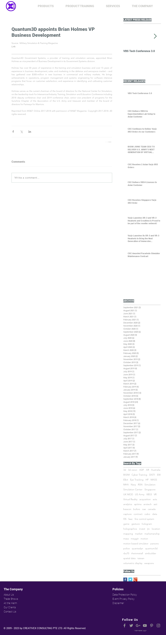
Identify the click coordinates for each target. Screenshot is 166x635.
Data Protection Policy (124, 594)
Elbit (125, 479)
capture (127, 514)
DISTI (152, 474)
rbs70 (126, 553)
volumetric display (132, 563)
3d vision (132, 469)
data (154, 514)
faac (130, 519)
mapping (128, 533)
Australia (155, 469)
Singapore (149, 489)
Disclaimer (118, 603)
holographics (130, 528)
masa (126, 538)
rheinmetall (137, 553)
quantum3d (151, 548)
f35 (124, 519)
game (126, 524)
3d (124, 469)
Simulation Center (132, 489)
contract (138, 514)
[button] (46, 6)
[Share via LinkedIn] (29, 131)
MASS (154, 479)
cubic (147, 514)
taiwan (141, 558)
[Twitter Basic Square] (130, 579)
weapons (149, 563)
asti (155, 504)
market (138, 533)
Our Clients (10, 607)
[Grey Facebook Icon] (124, 625)
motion (144, 538)
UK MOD (128, 494)
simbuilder (150, 553)
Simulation (149, 484)
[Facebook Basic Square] (125, 579)
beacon (127, 509)
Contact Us (10, 611)
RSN (140, 484)
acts (155, 499)
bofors (136, 509)
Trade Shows (11, 598)
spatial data (129, 558)
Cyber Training (139, 474)
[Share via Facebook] (13, 131)
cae (144, 509)
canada (151, 509)
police (126, 548)
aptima (137, 504)
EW (159, 474)
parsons (154, 543)
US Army (139, 494)
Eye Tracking (136, 479)
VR (155, 494)
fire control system (144, 519)
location (156, 528)
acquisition (145, 499)
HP (147, 479)
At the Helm (10, 603)
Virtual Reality (130, 499)
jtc (148, 528)
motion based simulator (135, 543)
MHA (126, 484)
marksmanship (152, 533)
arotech (147, 504)
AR (147, 469)
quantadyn (137, 548)
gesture (135, 524)
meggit (135, 538)
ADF (141, 469)
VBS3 (149, 494)
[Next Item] (155, 36)
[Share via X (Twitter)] (21, 131)
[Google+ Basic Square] (135, 579)
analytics (127, 504)
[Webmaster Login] (140, 630)
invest (142, 528)
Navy (133, 484)
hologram (147, 524)
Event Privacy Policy (123, 598)
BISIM (126, 474)
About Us (9, 594)
